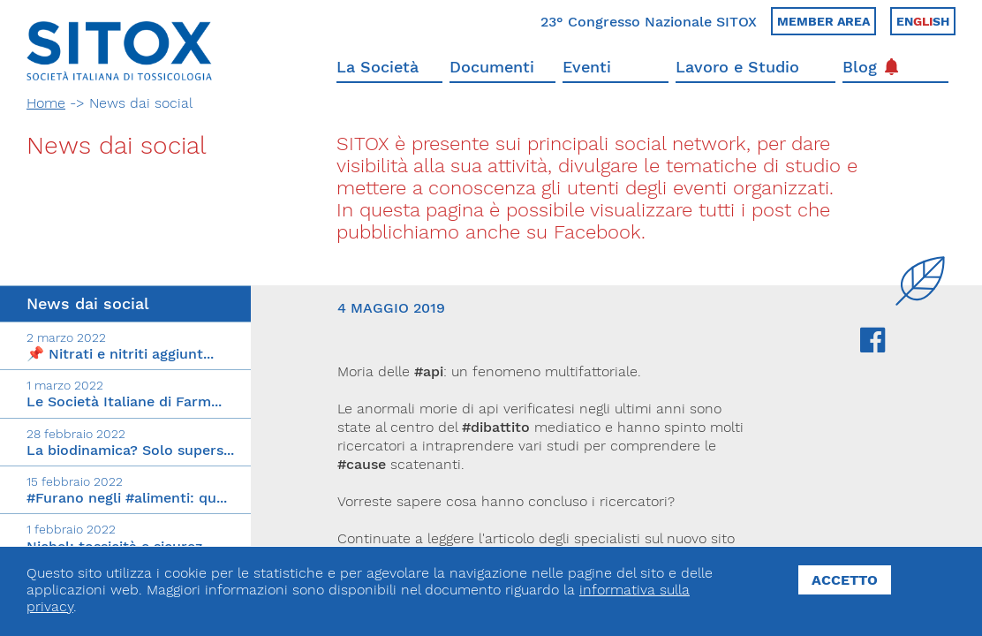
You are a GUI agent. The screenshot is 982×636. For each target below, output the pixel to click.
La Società (377, 66)
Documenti (491, 66)
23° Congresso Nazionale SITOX (648, 21)
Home (45, 103)
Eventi (587, 66)
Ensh (922, 21)
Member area (823, 21)
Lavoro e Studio (737, 66)
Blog (870, 66)
